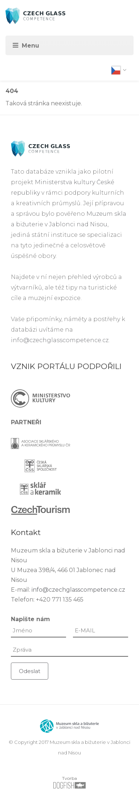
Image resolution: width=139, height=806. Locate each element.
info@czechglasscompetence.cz (60, 340)
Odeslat (29, 671)
